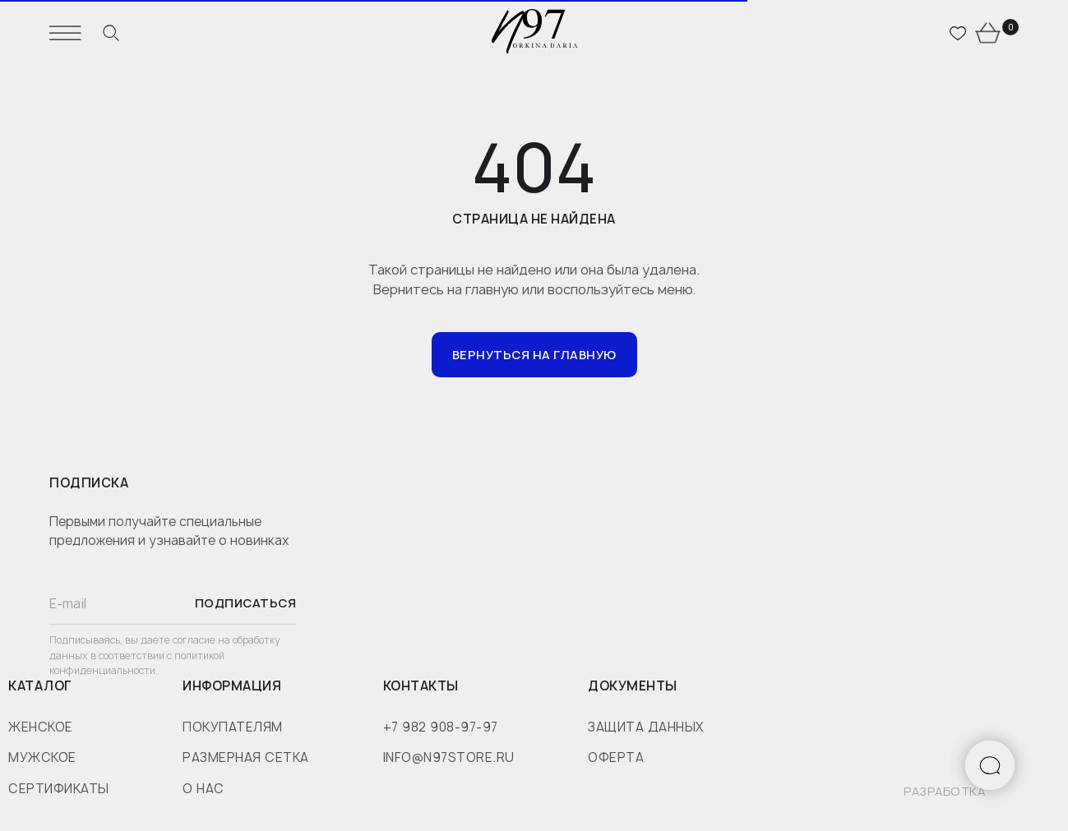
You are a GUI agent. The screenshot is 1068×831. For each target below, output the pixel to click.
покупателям (233, 727)
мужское (42, 757)
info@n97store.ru (449, 757)
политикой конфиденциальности (136, 663)
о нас (203, 788)
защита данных (646, 727)
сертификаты (58, 788)
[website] (111, 33)
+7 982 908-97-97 (440, 727)
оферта (616, 757)
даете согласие (179, 640)
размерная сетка (246, 757)
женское (40, 727)
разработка (944, 791)
